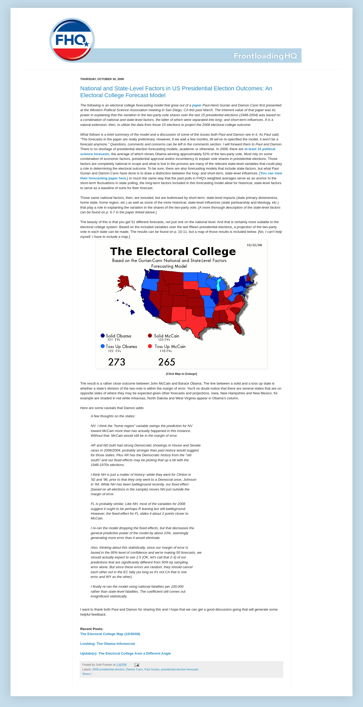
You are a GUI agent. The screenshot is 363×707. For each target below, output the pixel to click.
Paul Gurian (151, 669)
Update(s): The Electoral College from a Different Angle (125, 653)
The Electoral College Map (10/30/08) (110, 634)
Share (86, 673)
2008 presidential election (108, 669)
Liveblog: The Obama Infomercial (107, 644)
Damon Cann (134, 669)
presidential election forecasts (179, 669)
